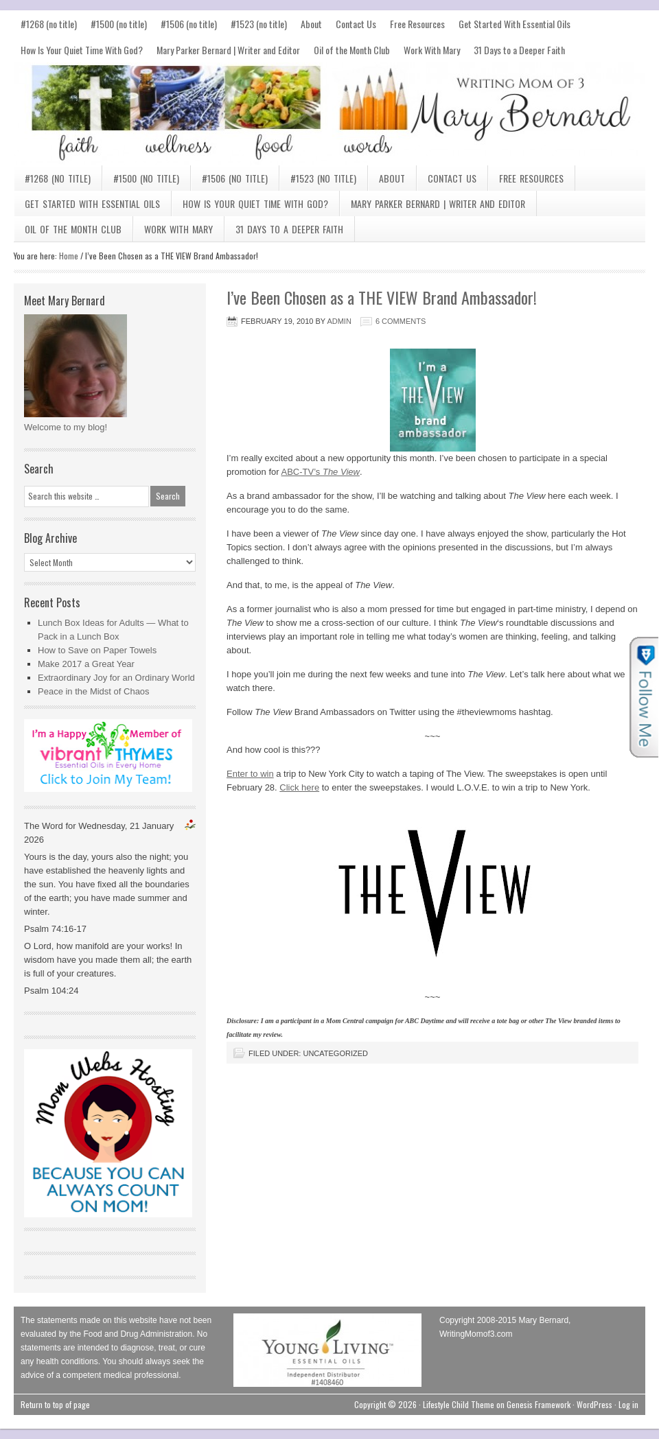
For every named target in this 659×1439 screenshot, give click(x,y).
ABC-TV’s (320, 472)
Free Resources (417, 23)
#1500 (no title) (119, 23)
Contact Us (356, 23)
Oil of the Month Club (352, 50)
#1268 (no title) (49, 23)
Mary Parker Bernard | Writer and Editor (228, 50)
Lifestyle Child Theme (458, 1404)
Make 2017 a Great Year (86, 664)
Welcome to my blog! (65, 427)
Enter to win (250, 774)
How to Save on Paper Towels (97, 650)
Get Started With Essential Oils (514, 23)
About (311, 23)
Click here (299, 787)
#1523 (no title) (259, 23)
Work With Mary (432, 50)
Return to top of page (55, 1404)
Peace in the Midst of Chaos (94, 691)
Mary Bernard (329, 113)
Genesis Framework (538, 1404)
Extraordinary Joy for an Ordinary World (116, 677)
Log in (628, 1404)
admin (339, 321)
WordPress (594, 1404)
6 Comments (400, 321)
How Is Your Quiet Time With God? (82, 50)
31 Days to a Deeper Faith (519, 50)
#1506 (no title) (189, 23)
